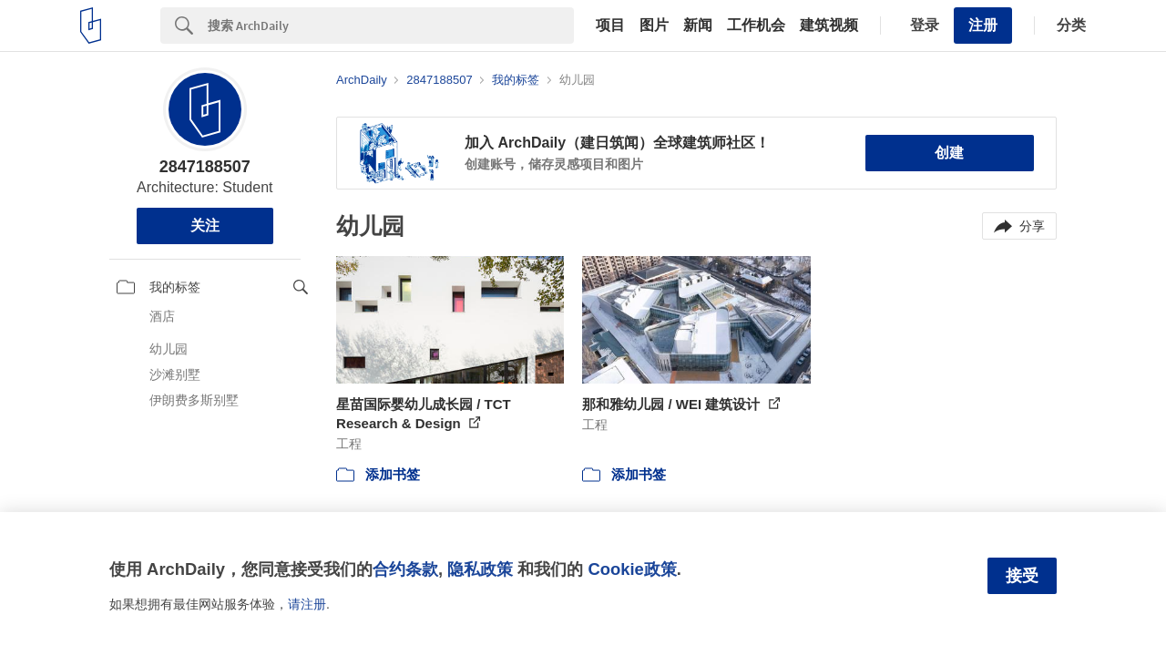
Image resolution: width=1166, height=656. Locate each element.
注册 (982, 25)
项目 (610, 25)
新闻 (697, 25)
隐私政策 (480, 569)
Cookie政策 (632, 569)
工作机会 (756, 25)
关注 (205, 225)
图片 (654, 25)
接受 (1022, 576)
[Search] (391, 25)
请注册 (307, 604)
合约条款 (405, 569)
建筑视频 (829, 25)
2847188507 (205, 167)
